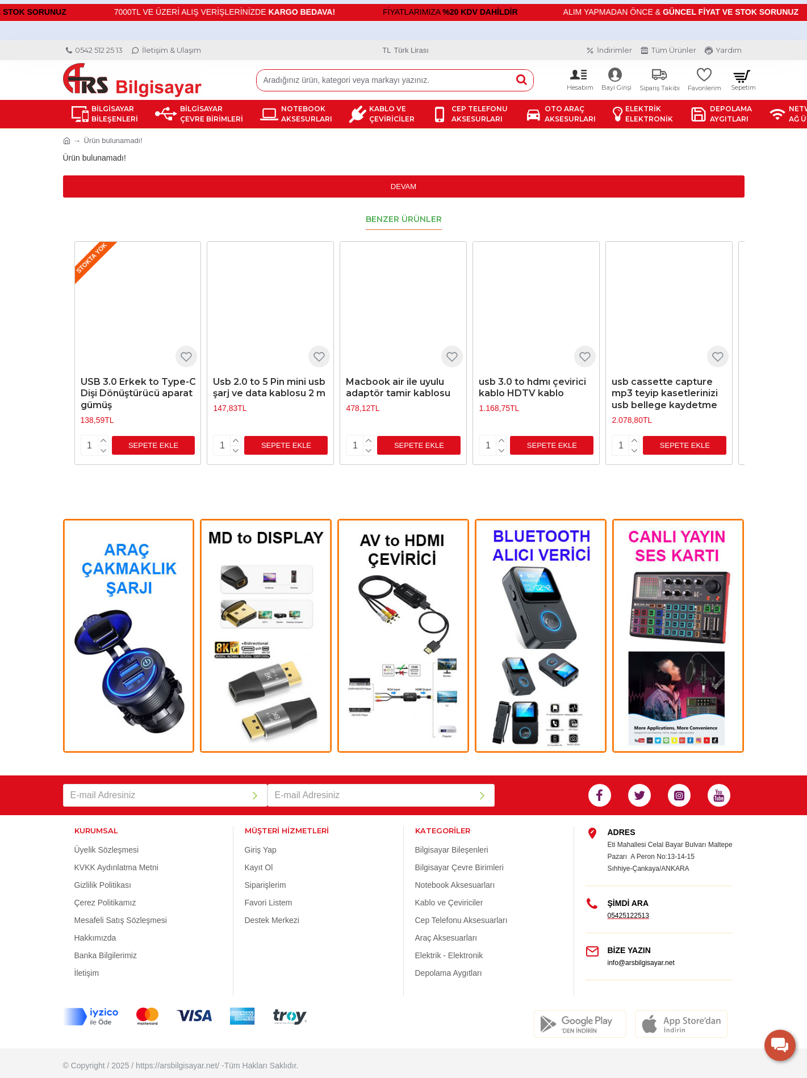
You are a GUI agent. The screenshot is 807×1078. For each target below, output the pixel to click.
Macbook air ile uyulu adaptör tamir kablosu (398, 387)
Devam (403, 186)
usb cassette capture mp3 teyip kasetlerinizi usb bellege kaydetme (665, 393)
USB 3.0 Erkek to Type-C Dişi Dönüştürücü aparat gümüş (138, 393)
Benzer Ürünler (404, 219)
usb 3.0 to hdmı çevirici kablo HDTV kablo (532, 387)
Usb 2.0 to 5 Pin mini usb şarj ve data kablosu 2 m (269, 387)
